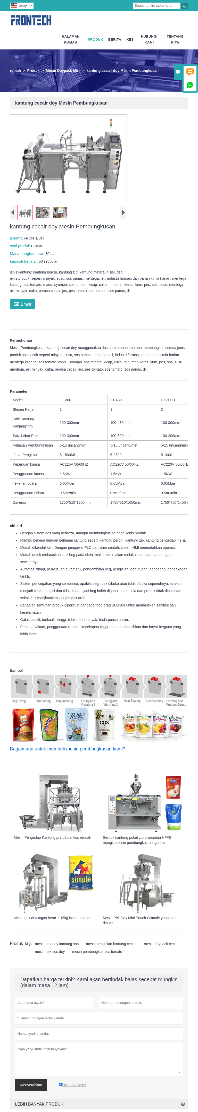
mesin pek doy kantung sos (57, 944)
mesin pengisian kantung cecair (111, 944)
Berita (114, 39)
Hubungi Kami (149, 39)
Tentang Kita (175, 39)
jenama (16, 238)
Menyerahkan (31, 1085)
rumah (15, 71)
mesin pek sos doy (50, 952)
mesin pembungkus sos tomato (97, 952)
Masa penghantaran (27, 253)
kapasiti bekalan (24, 261)
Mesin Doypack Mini (63, 71)
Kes (130, 39)
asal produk (20, 246)
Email (22, 303)
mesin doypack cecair (161, 944)
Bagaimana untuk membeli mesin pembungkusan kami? (67, 748)
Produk (95, 39)
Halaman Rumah (71, 39)
